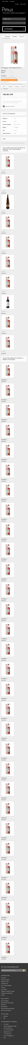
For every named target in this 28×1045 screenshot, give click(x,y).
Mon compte (5, 998)
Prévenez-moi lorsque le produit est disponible (11, 84)
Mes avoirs (3, 1004)
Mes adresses (4, 1006)
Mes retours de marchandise (7, 1002)
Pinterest (23, 86)
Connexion (12, 1)
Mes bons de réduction (6, 1010)
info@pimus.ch (10, 1035)
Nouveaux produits (5, 979)
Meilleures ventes (5, 981)
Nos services (4, 989)
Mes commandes (5, 1000)
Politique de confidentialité (6, 993)
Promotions (3, 977)
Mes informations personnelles (7, 1008)
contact (17, 4)
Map (5, 1037)
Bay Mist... (3, 211)
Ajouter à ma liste (9, 106)
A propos (3, 987)
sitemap (3, 995)
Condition (3, 75)
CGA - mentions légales (6, 985)
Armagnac (14, 36)
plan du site (23, 4)
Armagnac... (3, 171)
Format (3, 72)
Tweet (3, 86)
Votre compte (5, 1)
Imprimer (5, 88)
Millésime (3, 70)
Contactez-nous (4, 983)
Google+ (16, 86)
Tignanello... (3, 311)
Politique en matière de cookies (8, 991)
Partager (10, 86)
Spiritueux (7, 36)
